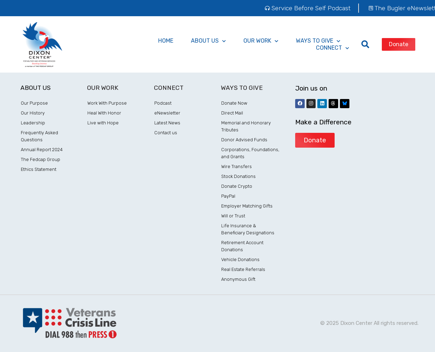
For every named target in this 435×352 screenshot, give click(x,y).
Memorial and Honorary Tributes (246, 126)
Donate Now (234, 103)
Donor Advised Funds (244, 139)
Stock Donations (238, 176)
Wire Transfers (236, 166)
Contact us (165, 132)
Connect (332, 47)
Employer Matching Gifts (247, 206)
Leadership (33, 122)
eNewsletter (167, 113)
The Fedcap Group (40, 159)
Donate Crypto (236, 186)
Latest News (167, 122)
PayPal (228, 196)
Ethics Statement (38, 169)
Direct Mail (232, 113)
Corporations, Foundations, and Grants (250, 153)
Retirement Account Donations (242, 246)
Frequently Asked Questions (39, 136)
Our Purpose (34, 103)
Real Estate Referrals (243, 269)
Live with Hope (103, 122)
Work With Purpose (107, 103)
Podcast (163, 103)
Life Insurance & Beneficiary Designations (247, 229)
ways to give (318, 40)
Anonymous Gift (238, 279)
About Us (208, 40)
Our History (33, 113)
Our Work (260, 40)
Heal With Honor (104, 113)
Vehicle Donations (240, 259)
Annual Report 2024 (42, 149)
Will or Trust (233, 215)
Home (165, 40)
